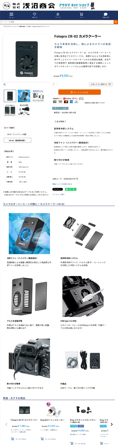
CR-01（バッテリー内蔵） (17, 134)
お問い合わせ (106, 15)
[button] (6, 424)
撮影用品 (22, 26)
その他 (28, 26)
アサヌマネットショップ (10, 26)
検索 (116, 22)
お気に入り (35, 15)
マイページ (58, 15)
